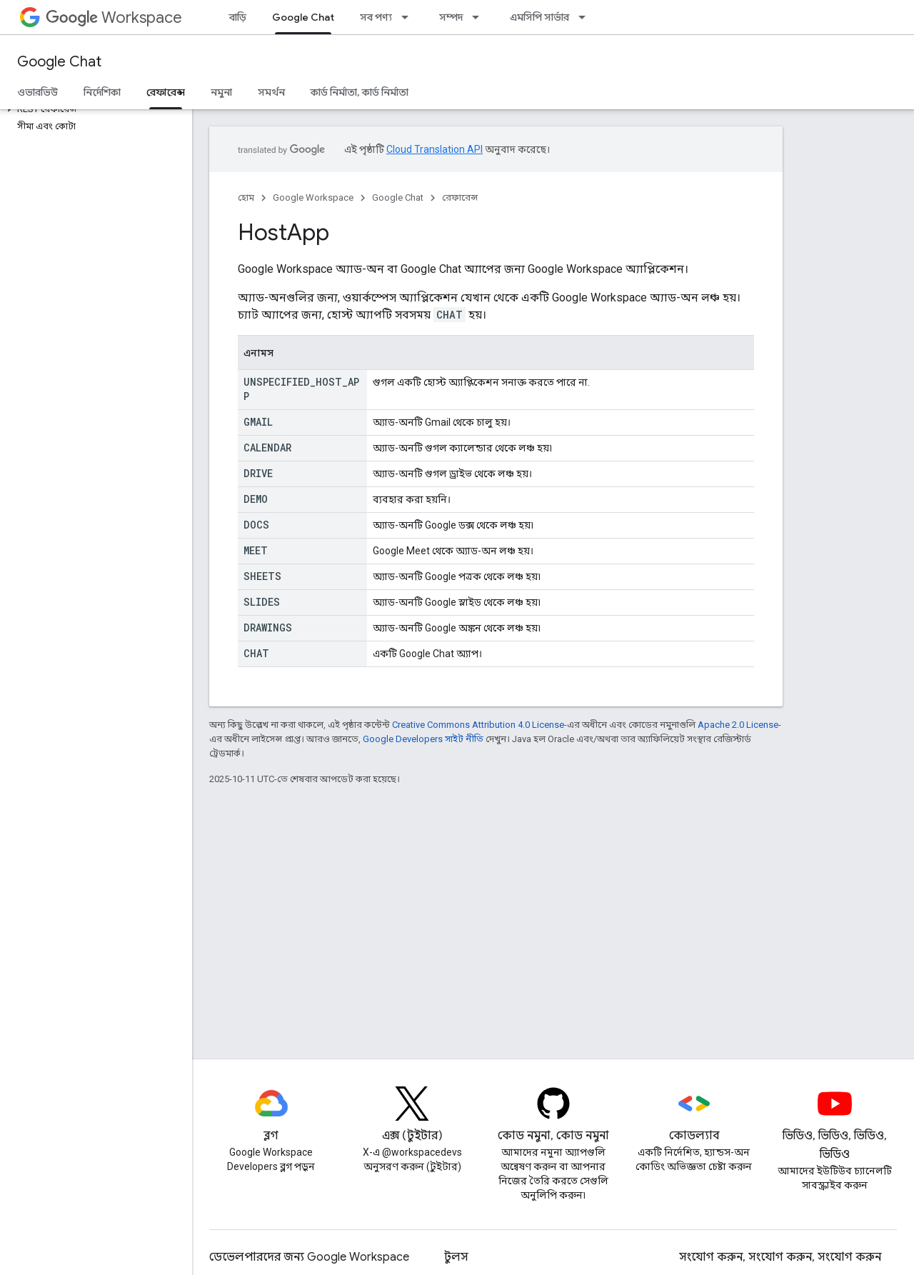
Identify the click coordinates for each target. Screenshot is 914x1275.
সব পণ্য (376, 17)
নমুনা (221, 92)
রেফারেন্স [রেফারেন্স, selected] (165, 92)
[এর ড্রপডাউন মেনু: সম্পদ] (480, 17)
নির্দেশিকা (102, 92)
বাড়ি (237, 17)
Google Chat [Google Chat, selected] (303, 17)
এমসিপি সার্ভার (539, 17)
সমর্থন (271, 92)
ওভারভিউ (37, 92)
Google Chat (59, 62)
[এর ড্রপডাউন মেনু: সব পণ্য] (409, 17)
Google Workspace (313, 197)
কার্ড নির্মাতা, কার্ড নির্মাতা (359, 92)
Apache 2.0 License (738, 724)
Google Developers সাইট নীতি (423, 739)
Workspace (114, 17)
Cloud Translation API (434, 149)
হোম (246, 197)
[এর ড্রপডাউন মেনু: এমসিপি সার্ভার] (586, 17)
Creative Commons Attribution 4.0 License (478, 724)
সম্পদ (451, 17)
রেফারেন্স (460, 197)
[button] (93, 109)
